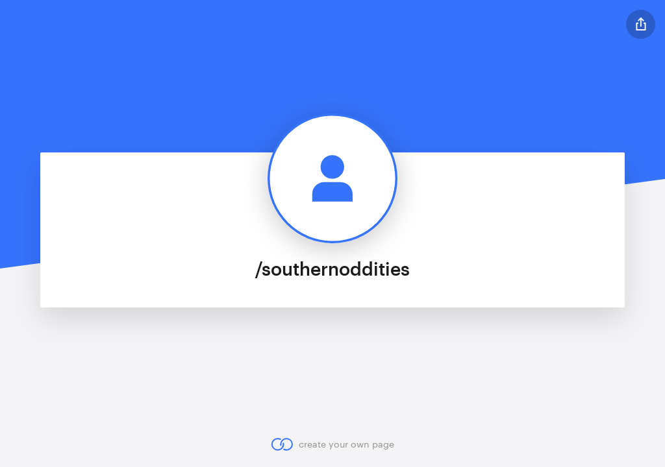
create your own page (332, 444)
